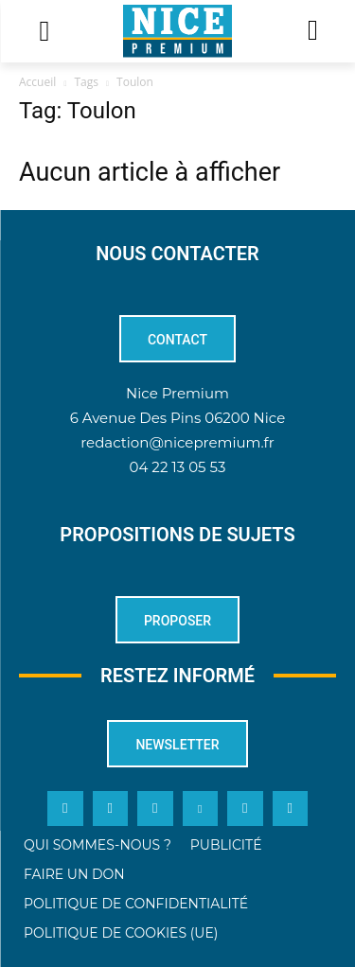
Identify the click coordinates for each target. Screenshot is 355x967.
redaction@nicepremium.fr (177, 442)
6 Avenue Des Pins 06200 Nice (177, 418)
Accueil (37, 82)
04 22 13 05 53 (178, 467)
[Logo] (177, 31)
